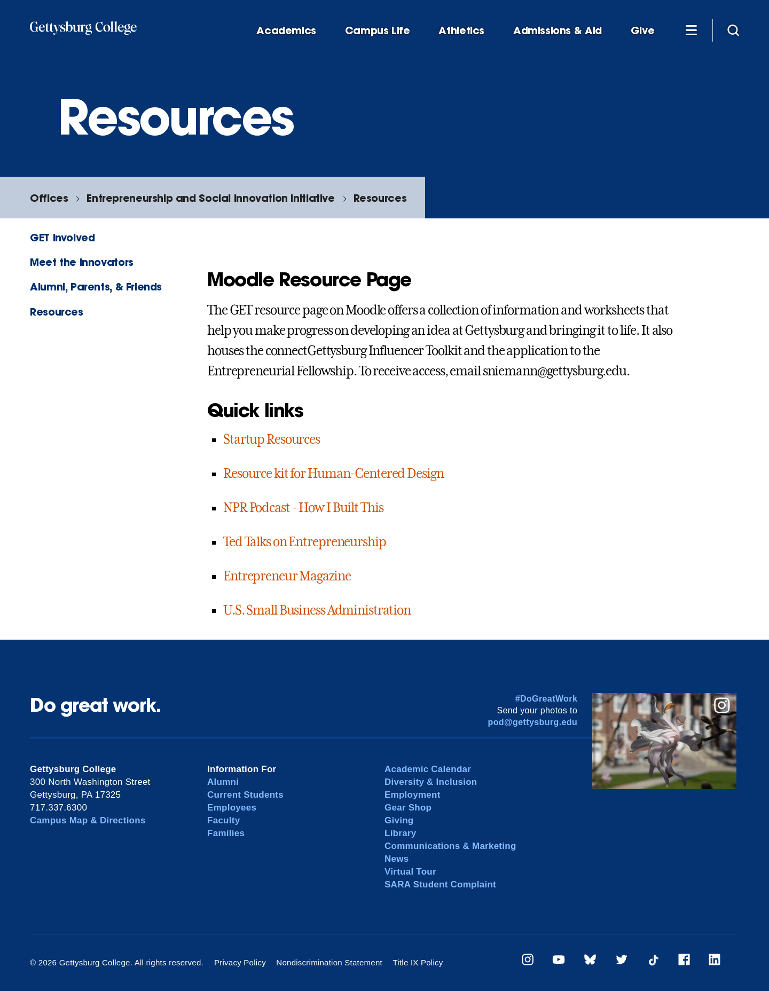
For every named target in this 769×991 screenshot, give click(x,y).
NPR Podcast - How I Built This (303, 507)
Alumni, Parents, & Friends (96, 286)
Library (400, 833)
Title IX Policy (418, 962)
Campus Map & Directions (88, 820)
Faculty (223, 820)
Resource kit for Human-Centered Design (333, 473)
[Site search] (733, 29)
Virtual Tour (410, 872)
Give (642, 31)
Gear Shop (407, 808)
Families (226, 833)
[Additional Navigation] (691, 29)
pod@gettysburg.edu (533, 722)
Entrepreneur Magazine (286, 576)
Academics (286, 31)
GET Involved (62, 237)
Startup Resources (271, 439)
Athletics (461, 31)
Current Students (245, 795)
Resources (380, 198)
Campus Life (377, 31)
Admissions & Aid (557, 31)
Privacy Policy (240, 962)
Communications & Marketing (450, 846)
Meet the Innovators (82, 262)
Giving (398, 820)
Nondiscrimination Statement (329, 962)
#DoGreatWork (546, 698)
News (396, 859)
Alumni (223, 782)
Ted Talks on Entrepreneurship (304, 541)
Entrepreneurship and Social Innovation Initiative (210, 198)
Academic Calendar (427, 769)
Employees (231, 808)
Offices (49, 198)
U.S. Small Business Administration (317, 610)
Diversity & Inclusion (430, 782)
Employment (412, 795)
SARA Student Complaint (440, 884)
